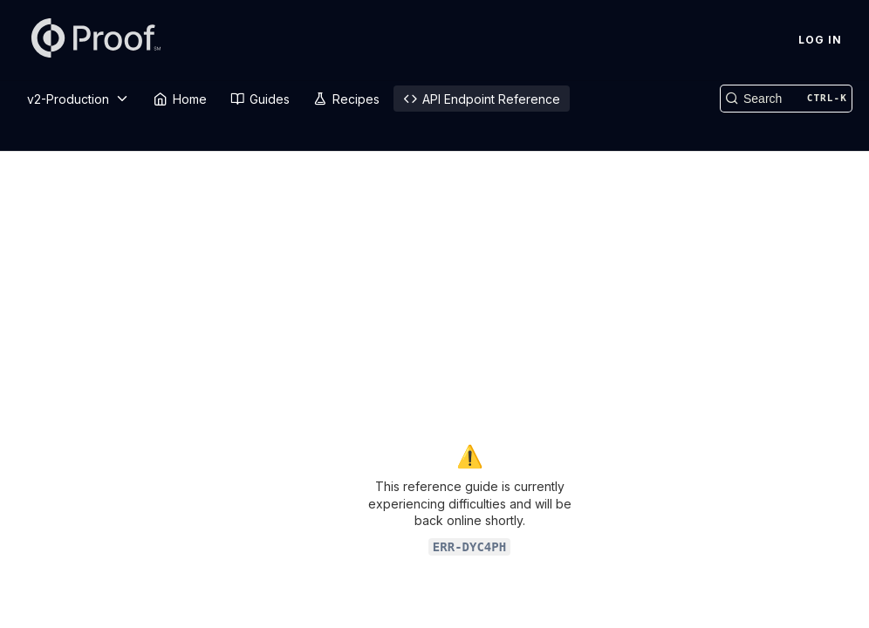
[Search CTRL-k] (786, 98)
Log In (820, 39)
